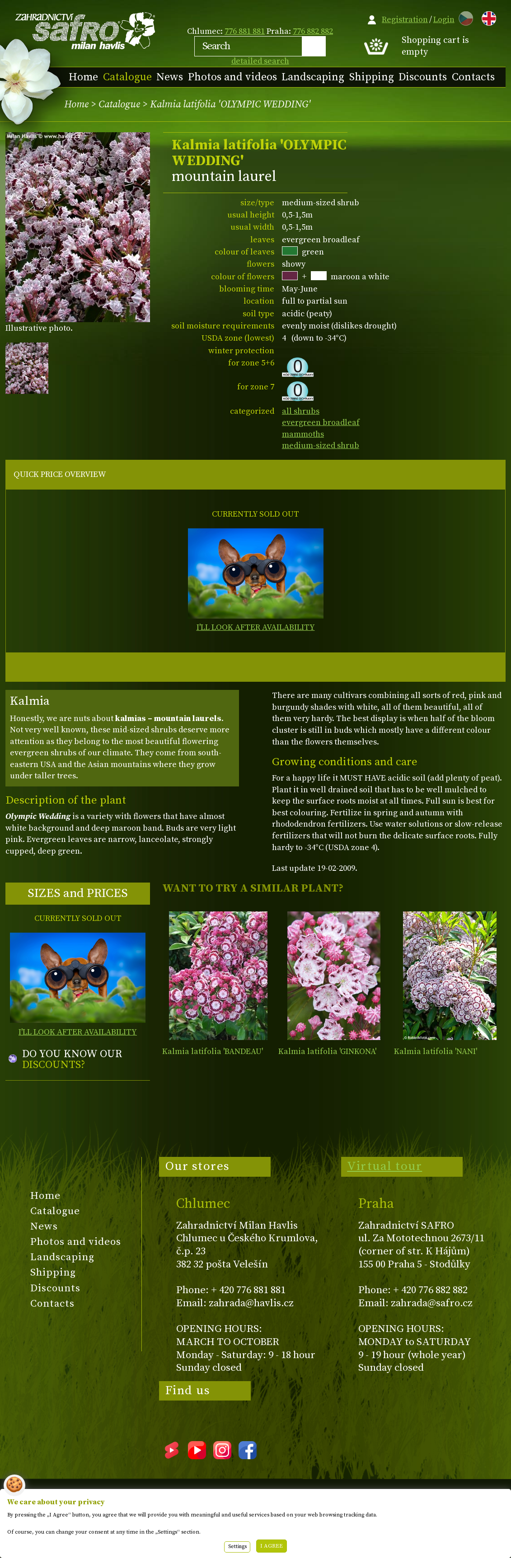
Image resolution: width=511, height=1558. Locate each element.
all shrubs (300, 411)
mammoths (303, 434)
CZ (464, 17)
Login (444, 19)
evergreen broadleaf (321, 422)
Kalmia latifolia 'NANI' (435, 1051)
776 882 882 (313, 31)
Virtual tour (384, 1166)
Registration (405, 19)
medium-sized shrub (320, 445)
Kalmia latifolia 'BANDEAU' (212, 1051)
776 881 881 (245, 31)
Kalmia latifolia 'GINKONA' (327, 1051)
